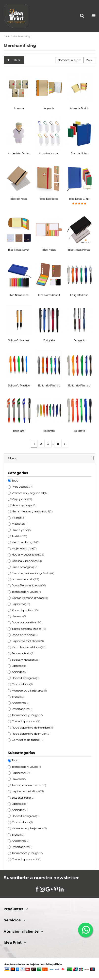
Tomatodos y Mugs (28, 715)
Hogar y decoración (28, 554)
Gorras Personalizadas (30, 598)
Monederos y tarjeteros (29, 690)
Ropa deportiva (25, 610)
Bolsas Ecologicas (26, 678)
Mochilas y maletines (29, 647)
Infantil (19, 517)
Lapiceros (21, 604)
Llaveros (19, 616)
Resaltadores (22, 709)
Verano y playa (24, 505)
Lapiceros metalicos (28, 641)
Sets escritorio (23, 653)
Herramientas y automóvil (32, 511)
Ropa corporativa (27, 622)
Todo (15, 480)
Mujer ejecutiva (24, 548)
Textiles (19, 536)
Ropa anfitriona (25, 635)
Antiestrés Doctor (19, 153)
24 (89, 60)
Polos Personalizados (29, 585)
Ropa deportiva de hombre (33, 727)
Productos (22, 486)
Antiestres (20, 703)
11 (58, 444)
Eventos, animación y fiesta (33, 573)
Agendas (20, 672)
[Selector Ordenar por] (69, 60)
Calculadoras (22, 684)
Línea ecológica (25, 567)
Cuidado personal (26, 721)
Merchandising (26, 542)
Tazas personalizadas (29, 629)
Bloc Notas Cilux (79, 198)
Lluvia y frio (22, 530)
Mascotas (20, 523)
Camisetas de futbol (28, 740)
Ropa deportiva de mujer (31, 733)
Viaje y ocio (22, 499)
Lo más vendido (25, 579)
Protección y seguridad (30, 493)
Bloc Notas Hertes (79, 249)
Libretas (20, 666)
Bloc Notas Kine (19, 295)
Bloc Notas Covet (18, 249)
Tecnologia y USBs (26, 592)
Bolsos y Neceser (26, 659)
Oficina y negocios (27, 561)
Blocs (18, 696)
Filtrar (13, 60)
